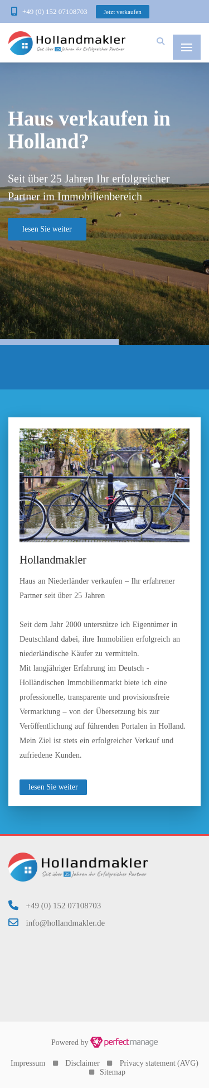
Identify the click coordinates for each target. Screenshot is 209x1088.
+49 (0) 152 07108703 (55, 11)
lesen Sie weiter (53, 787)
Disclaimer (82, 1063)
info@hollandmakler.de (65, 922)
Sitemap (112, 1072)
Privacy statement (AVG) (159, 1063)
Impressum (28, 1063)
